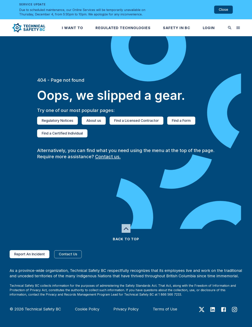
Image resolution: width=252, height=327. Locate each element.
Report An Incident (29, 254)
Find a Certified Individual (62, 133)
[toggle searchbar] (229, 28)
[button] (25, 27)
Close (223, 10)
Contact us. (108, 156)
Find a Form (181, 121)
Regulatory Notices (57, 121)
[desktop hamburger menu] (238, 28)
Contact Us (68, 254)
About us (94, 121)
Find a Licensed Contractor (136, 121)
